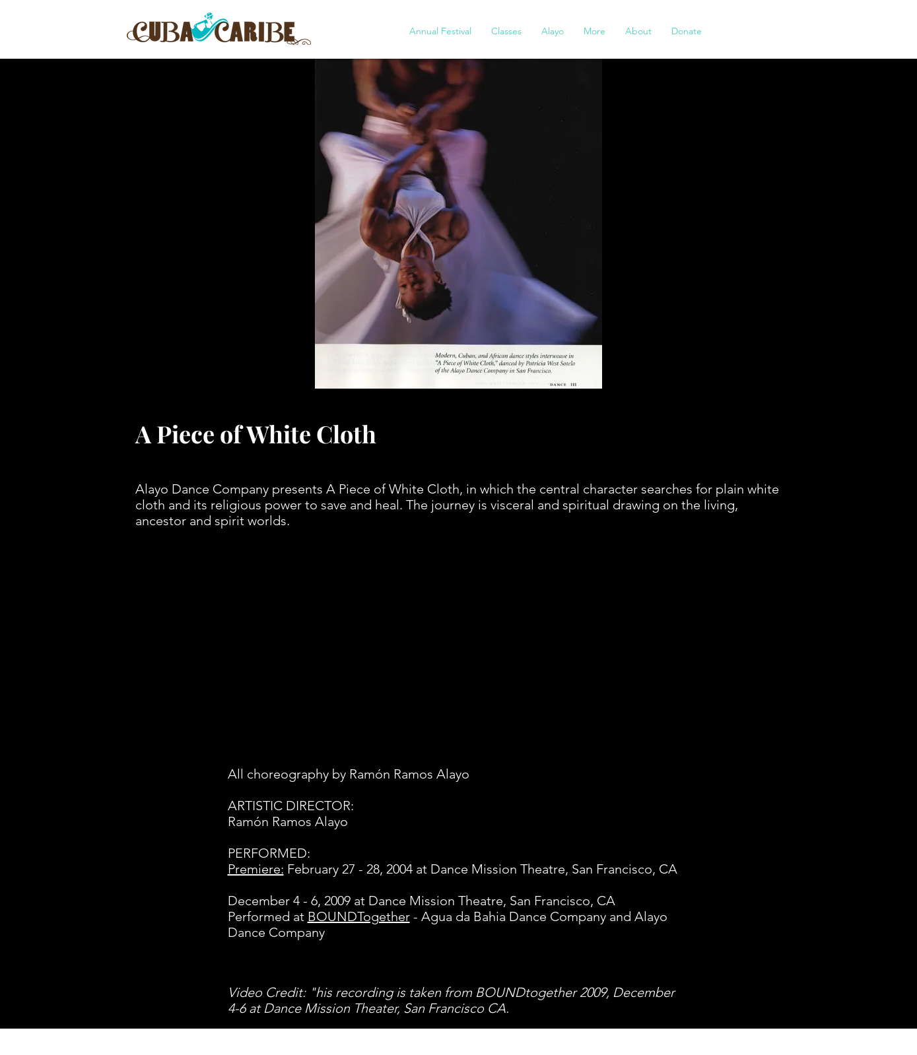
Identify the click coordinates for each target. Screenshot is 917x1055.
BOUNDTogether (359, 916)
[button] (440, 31)
